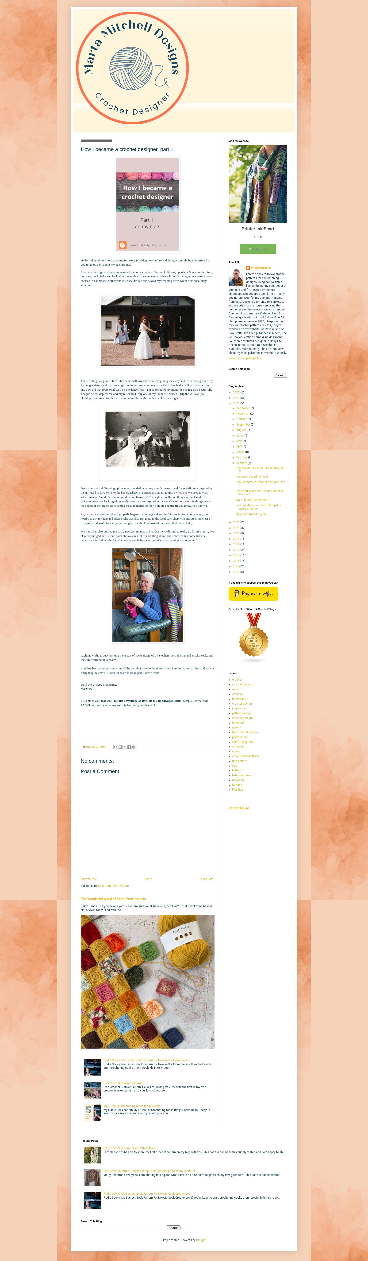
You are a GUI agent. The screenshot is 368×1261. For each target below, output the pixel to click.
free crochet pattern (245, 732)
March (240, 452)
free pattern (239, 761)
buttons (237, 770)
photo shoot (240, 737)
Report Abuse (239, 808)
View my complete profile (245, 358)
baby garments (241, 775)
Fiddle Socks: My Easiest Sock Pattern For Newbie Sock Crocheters (147, 1060)
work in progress (242, 742)
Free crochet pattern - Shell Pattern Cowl (129, 1148)
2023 (236, 403)
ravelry (236, 727)
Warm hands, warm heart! (252, 500)
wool (235, 689)
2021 (236, 528)
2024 (236, 398)
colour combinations (245, 756)
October (241, 419)
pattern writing (241, 713)
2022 (236, 522)
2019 (236, 538)
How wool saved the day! (252, 476)
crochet (237, 679)
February (242, 457)
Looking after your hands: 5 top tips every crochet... (258, 507)
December (243, 408)
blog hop (237, 789)
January (242, 463)
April (239, 446)
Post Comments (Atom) (113, 885)
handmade (239, 699)
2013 (236, 572)
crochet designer (243, 718)
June (240, 435)
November (243, 413)
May (239, 441)
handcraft (238, 723)
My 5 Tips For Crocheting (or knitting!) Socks (132, 1106)
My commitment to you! (251, 514)
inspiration (239, 708)
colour (236, 751)
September (243, 424)
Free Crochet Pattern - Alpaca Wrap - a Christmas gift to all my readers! (149, 1171)
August (241, 430)
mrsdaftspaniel (261, 268)
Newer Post (89, 879)
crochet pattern (242, 684)
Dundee (237, 785)
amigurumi (239, 746)
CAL (234, 765)
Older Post (206, 879)
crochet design (242, 703)
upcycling (238, 780)
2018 (236, 544)
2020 (236, 533)
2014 (236, 566)
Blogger (201, 1240)
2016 (236, 555)
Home (148, 879)
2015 (236, 561)
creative (237, 694)
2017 (236, 549)
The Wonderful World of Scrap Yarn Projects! (113, 899)
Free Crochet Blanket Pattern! (123, 1083)
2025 (236, 392)
